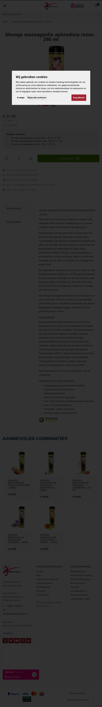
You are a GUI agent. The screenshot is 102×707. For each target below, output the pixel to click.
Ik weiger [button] (21, 98)
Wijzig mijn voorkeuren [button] (36, 98)
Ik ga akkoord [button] (78, 98)
